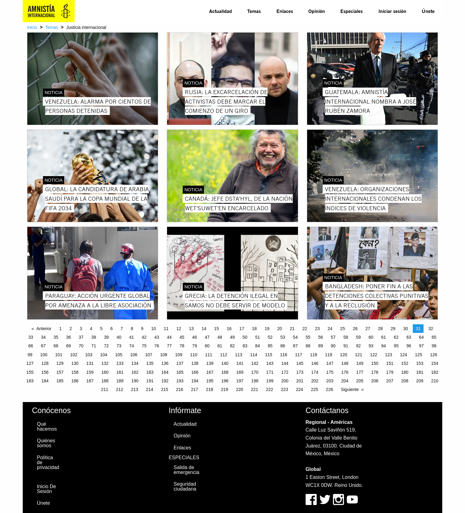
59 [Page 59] (358, 337)
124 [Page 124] (403, 354)
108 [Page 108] (163, 354)
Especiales (351, 11)
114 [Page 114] (253, 354)
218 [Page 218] (209, 389)
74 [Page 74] (131, 345)
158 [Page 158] (74, 372)
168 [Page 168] (224, 372)
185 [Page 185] (59, 380)
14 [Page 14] (203, 328)
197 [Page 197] (239, 380)
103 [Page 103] (88, 354)
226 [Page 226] (329, 389)
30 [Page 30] (405, 328)
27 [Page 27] (367, 328)
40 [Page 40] (118, 337)
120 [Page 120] (343, 354)
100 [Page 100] (43, 354)
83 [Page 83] (245, 345)
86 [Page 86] (282, 345)
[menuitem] (220, 11)
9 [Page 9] (142, 328)
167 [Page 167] (209, 372)
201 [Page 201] (299, 380)
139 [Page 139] (209, 363)
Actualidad (220, 11)
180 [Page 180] (404, 372)
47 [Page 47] (207, 337)
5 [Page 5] (101, 328)
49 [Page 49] (232, 337)
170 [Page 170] (254, 372)
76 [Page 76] (156, 345)
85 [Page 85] (270, 345)
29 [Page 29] (393, 328)
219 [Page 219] (224, 389)
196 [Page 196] (224, 380)
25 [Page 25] (342, 328)
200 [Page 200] (284, 380)
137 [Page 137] (179, 363)
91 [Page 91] (345, 345)
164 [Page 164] (164, 372)
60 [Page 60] (371, 337)
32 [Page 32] (430, 328)
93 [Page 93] (371, 345)
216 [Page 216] (179, 389)
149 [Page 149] (359, 363)
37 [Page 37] (81, 337)
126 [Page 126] (433, 354)
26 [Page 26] (355, 328)
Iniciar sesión (392, 11)
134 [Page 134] (135, 363)
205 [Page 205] (359, 380)
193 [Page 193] (179, 380)
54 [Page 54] (295, 337)
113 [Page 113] (238, 354)
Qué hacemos (47, 426)
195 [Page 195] (209, 380)
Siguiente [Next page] (350, 389)
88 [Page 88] (308, 345)
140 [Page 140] (224, 363)
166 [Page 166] (194, 372)
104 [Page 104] (103, 354)
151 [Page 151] (389, 363)
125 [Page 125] (418, 354)
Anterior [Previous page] (43, 328)
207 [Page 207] (389, 380)
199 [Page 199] (269, 380)
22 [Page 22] (305, 328)
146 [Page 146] (314, 363)
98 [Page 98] (434, 345)
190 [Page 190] (135, 380)
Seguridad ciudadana (185, 486)
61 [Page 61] (383, 337)
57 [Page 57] (333, 337)
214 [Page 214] (149, 389)
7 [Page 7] (121, 328)
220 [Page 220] (239, 389)
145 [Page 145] (299, 363)
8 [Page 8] (132, 328)
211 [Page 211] (104, 389)
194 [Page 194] (194, 380)
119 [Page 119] (328, 354)
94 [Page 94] (383, 345)
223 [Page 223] (284, 389)
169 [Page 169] (239, 372)
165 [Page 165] (179, 372)
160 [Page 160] (104, 372)
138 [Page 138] (194, 363)
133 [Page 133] (119, 363)
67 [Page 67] (43, 345)
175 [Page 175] (329, 372)
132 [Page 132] (104, 363)
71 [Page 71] (93, 345)
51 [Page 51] (257, 337)
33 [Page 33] (30, 337)
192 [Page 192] (164, 380)
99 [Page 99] (30, 354)
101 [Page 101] (58, 354)
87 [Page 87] (295, 345)
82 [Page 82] (232, 345)
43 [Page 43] (156, 337)
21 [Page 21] (292, 328)
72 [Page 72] (106, 345)
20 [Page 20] (279, 328)
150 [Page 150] (374, 363)
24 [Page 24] (330, 328)
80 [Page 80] (207, 345)
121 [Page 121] (358, 354)
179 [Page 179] (389, 372)
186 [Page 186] (74, 380)
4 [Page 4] (91, 328)
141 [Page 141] (239, 363)
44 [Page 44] (169, 337)
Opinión (316, 11)
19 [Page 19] (266, 328)
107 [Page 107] (148, 354)
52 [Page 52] (270, 337)
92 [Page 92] (358, 345)
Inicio (32, 27)
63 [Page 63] (408, 337)
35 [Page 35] (55, 337)
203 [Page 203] (329, 380)
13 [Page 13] (191, 328)
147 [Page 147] (329, 363)
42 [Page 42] (144, 337)
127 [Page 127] (29, 363)
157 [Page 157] (59, 372)
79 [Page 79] (194, 345)
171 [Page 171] (269, 372)
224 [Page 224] (299, 389)
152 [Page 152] (404, 363)
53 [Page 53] (282, 337)
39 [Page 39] (106, 337)
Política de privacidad (48, 462)
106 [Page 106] (133, 354)
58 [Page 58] (345, 337)
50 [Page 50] (245, 337)
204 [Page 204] (344, 380)
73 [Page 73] (118, 345)
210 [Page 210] (434, 380)
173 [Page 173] (299, 372)
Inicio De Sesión (46, 489)
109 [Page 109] (178, 354)
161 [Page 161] (119, 372)
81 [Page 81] (219, 345)
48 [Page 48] (219, 337)
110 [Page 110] (193, 354)
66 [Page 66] (30, 345)
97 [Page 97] (421, 345)
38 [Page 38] (93, 337)
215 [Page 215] (164, 389)
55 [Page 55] (308, 337)
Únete (428, 11)
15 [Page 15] (216, 328)
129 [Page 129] (59, 363)
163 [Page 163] (149, 372)
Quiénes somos (46, 443)
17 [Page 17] (241, 328)
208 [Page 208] (404, 380)
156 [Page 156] (45, 372)
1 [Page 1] (60, 328)
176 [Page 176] (344, 372)
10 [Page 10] (153, 328)
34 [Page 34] (43, 337)
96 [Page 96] (408, 345)
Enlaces (284, 11)
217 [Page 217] (194, 389)
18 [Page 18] (254, 328)
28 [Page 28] (380, 328)
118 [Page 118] (313, 354)
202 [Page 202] (314, 380)
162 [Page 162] (135, 372)
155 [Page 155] (29, 372)
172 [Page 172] (284, 372)
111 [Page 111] (208, 354)
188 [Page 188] (104, 380)
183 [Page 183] (29, 380)
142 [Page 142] (254, 363)
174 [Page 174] (314, 372)
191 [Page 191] (149, 380)
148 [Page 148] (344, 363)
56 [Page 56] (320, 337)
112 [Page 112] (223, 354)
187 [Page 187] (89, 380)
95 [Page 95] (396, 345)
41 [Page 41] (131, 337)
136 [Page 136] (164, 363)
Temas (254, 11)
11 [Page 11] (166, 328)
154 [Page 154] (434, 363)
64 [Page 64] (421, 337)
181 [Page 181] (419, 372)
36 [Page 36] (68, 337)
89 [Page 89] (320, 345)
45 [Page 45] (182, 337)
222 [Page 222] (269, 389)
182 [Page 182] (434, 372)
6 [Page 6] (111, 328)
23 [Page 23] (317, 328)
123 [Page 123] (388, 354)
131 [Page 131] (89, 363)
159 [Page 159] (89, 372)
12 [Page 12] (178, 328)
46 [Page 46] (194, 337)
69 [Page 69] (68, 345)
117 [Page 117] (298, 354)
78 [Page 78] (182, 345)
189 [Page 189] (119, 380)
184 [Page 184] (45, 380)
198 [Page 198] (254, 380)
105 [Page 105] (118, 354)
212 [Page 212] (119, 389)
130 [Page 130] (74, 363)
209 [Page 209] (419, 380)
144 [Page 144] (284, 363)
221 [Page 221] (254, 389)
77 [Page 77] (169, 345)
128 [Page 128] (45, 363)
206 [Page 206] (374, 380)
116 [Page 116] (283, 354)
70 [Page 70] (81, 345)
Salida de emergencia (186, 470)
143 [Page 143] (269, 363)
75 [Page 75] (144, 345)
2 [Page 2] (70, 328)
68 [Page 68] (55, 345)
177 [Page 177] (359, 372)
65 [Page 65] (434, 337)
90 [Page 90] (333, 345)
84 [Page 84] (257, 345)
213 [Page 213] (134, 389)
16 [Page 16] (229, 328)
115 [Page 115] (268, 354)
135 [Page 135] (149, 363)
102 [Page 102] (73, 354)
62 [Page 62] (396, 337)
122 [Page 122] (373, 354)
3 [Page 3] (81, 328)
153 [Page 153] (419, 363)
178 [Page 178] (374, 372)
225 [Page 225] (314, 389)
